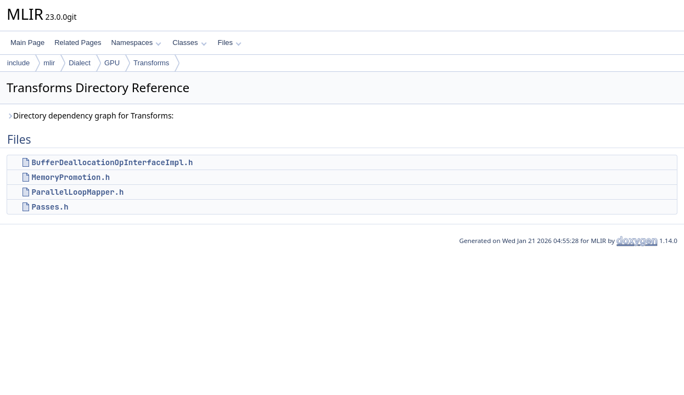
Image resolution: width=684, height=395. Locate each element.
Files (230, 42)
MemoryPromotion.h (70, 177)
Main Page (27, 42)
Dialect (80, 63)
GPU (112, 63)
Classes (189, 42)
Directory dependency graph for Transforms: (90, 115)
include (18, 63)
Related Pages (77, 42)
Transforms (151, 63)
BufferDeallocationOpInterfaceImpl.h (112, 162)
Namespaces (136, 42)
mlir (49, 63)
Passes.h (49, 207)
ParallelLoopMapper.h (77, 192)
